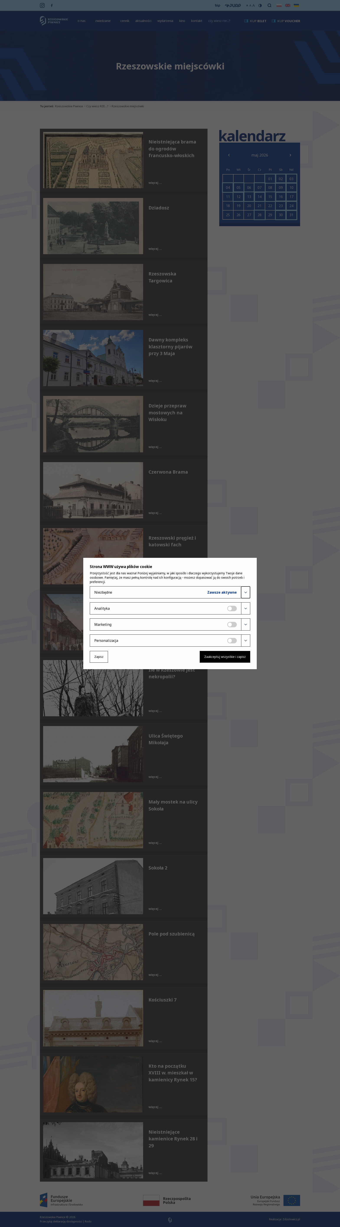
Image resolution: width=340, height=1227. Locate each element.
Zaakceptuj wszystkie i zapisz (225, 657)
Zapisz (98, 657)
